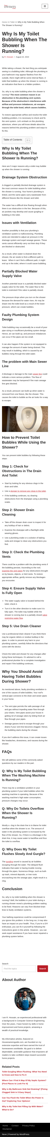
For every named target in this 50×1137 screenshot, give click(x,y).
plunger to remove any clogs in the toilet (28, 491)
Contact (15, 1125)
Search (5, 964)
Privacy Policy (28, 1125)
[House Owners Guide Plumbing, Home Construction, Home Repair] (10, 6)
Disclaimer (7, 1129)
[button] (26, 140)
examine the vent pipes (12, 571)
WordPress (24, 1134)
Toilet (12, 22)
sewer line (37, 374)
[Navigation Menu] (45, 6)
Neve (4, 1134)
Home (4, 22)
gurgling (9, 861)
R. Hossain (8, 57)
